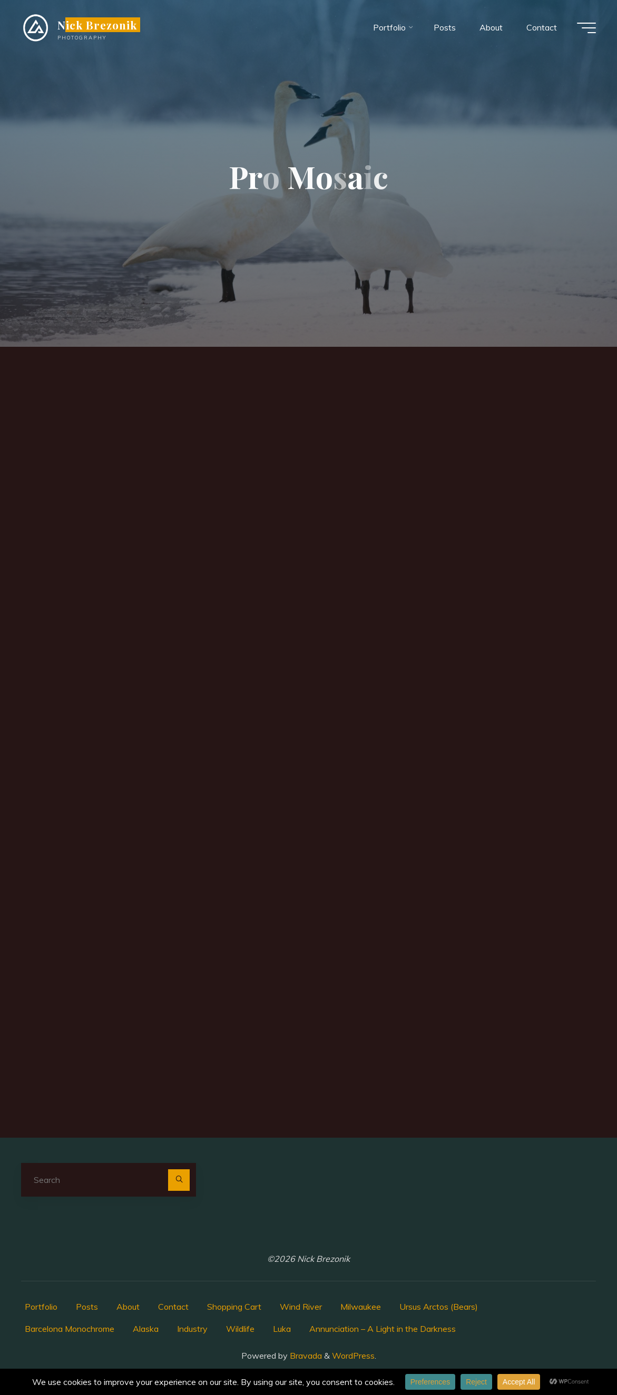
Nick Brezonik (97, 24)
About (128, 1306)
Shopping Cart (234, 1306)
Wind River (301, 1306)
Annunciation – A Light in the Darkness (382, 1328)
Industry (192, 1328)
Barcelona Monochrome (69, 1328)
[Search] (179, 1180)
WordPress (353, 1355)
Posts (87, 1306)
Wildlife (240, 1328)
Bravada (305, 1355)
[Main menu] (586, 28)
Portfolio (41, 1306)
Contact (173, 1306)
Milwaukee (360, 1306)
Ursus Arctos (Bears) (438, 1306)
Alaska (146, 1328)
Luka (282, 1328)
